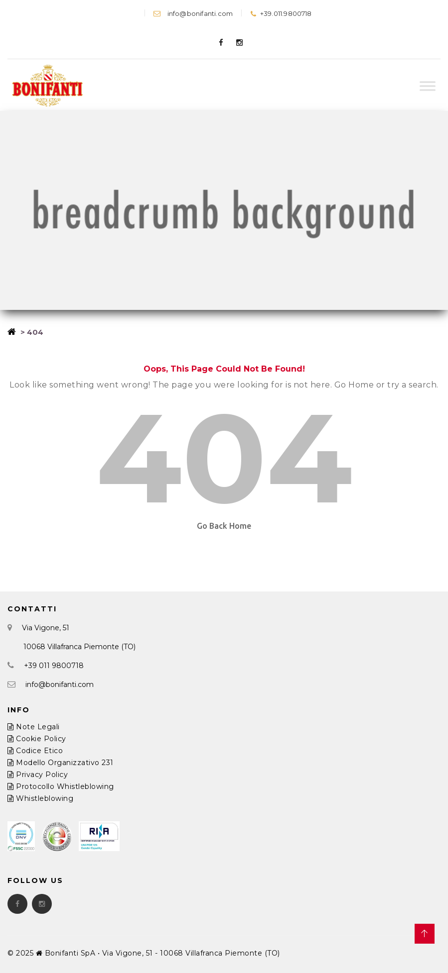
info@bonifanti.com (193, 13)
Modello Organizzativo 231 (60, 762)
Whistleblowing (40, 798)
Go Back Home (224, 525)
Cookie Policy (36, 738)
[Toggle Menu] (428, 86)
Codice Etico (35, 750)
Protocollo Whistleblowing (60, 786)
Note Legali (33, 726)
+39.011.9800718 (280, 13)
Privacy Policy (37, 774)
